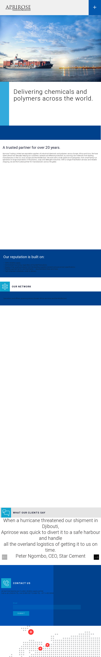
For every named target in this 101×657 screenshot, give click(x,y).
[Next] (96, 557)
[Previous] (4, 557)
